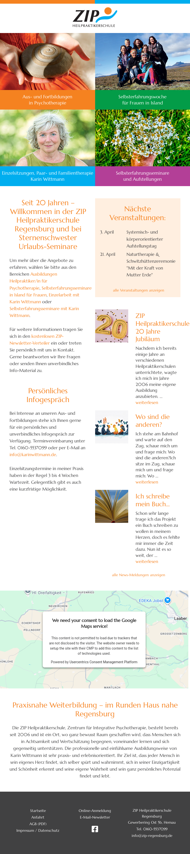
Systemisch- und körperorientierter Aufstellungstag (145, 238)
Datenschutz (48, 830)
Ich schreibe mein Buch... (153, 500)
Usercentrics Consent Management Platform (103, 662)
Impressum (25, 830)
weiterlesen (147, 402)
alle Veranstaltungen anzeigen (138, 290)
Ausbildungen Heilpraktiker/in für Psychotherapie (33, 281)
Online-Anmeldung (95, 810)
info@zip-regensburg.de (152, 835)
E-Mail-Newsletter (95, 817)
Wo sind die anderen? (153, 420)
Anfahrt (37, 817)
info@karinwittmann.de (33, 454)
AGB (33, 823)
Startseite (38, 810)
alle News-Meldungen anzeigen (138, 575)
